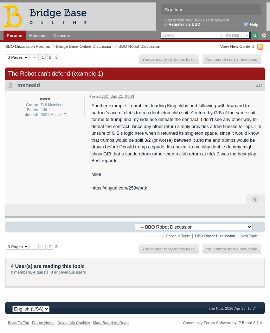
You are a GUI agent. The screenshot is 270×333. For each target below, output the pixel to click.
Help (250, 25)
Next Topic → (251, 236)
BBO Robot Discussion (139, 46)
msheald (28, 85)
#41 (259, 86)
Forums (14, 35)
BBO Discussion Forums (27, 46)
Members (37, 35)
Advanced (263, 35)
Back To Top (18, 323)
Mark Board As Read (111, 323)
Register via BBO (184, 24)
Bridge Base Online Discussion (84, 46)
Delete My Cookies (73, 323)
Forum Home (43, 323)
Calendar (61, 35)
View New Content (237, 46)
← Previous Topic (175, 236)
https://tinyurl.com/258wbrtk (119, 188)
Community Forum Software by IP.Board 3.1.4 (222, 323)
